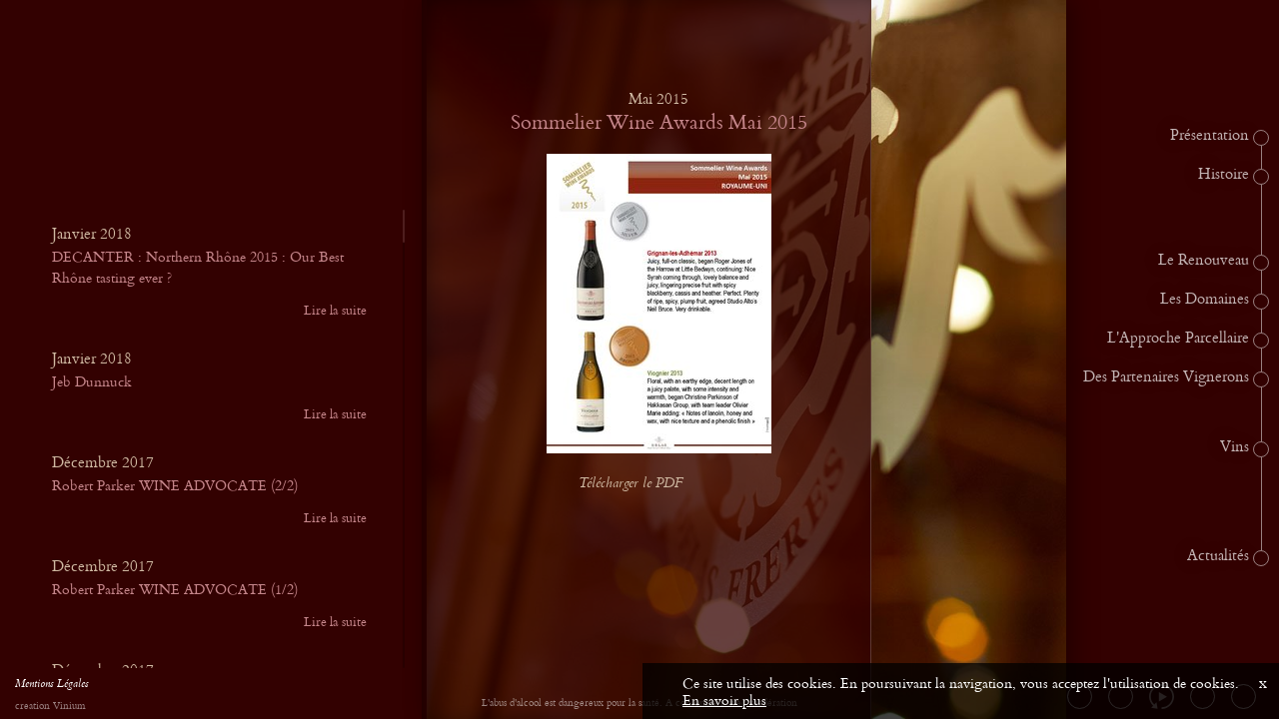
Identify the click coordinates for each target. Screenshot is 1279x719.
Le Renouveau (1203, 261)
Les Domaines (1204, 300)
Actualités (1218, 556)
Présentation (1209, 136)
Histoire (1223, 175)
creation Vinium (50, 706)
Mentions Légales (52, 686)
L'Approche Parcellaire (1178, 339)
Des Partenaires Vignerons (1166, 377)
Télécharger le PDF (646, 484)
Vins (1234, 447)
